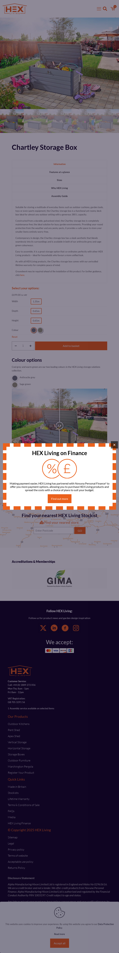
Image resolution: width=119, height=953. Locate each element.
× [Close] (114, 445)
